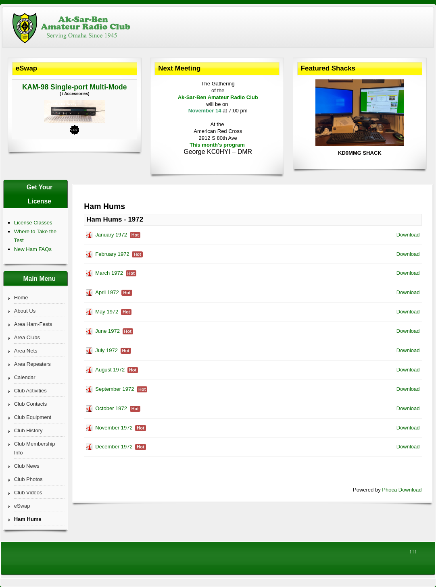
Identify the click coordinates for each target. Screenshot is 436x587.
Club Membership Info (34, 448)
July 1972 (106, 350)
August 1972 (110, 370)
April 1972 (107, 292)
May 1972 (106, 312)
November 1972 (114, 428)
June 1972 (107, 331)
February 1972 (112, 254)
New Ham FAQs (33, 249)
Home (21, 298)
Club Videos (28, 493)
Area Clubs (27, 337)
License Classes (33, 223)
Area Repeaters (32, 364)
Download (408, 235)
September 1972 (114, 389)
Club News (27, 466)
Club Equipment (33, 417)
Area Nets (26, 351)
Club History (28, 430)
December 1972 (114, 447)
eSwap (22, 506)
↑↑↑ (413, 551)
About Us (24, 311)
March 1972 (109, 273)
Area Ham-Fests (33, 324)
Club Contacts (30, 404)
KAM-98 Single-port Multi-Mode (74, 87)
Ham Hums (28, 519)
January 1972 (111, 235)
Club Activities (30, 391)
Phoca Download (401, 490)
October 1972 (111, 408)
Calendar (24, 377)
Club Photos (28, 479)
